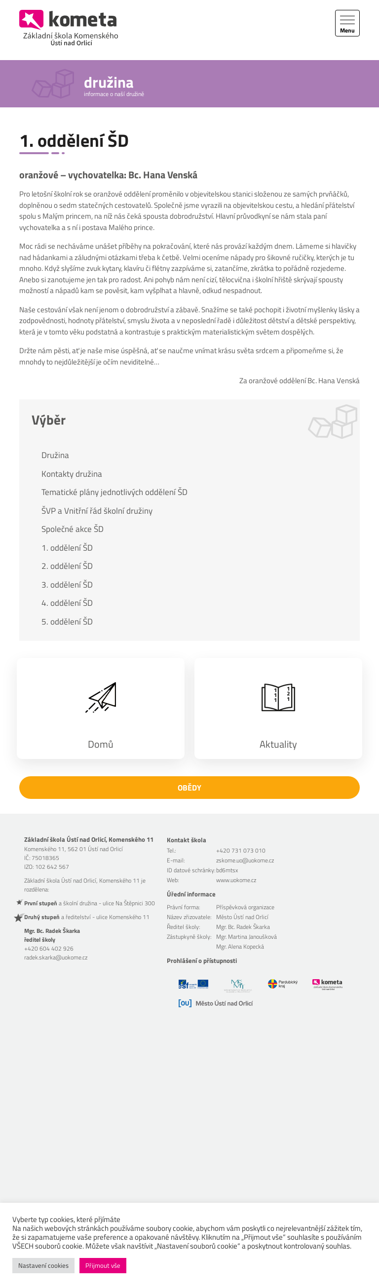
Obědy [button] (189, 787)
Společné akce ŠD (72, 529)
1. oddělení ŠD (67, 547)
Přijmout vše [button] (102, 1265)
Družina (55, 455)
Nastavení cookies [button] (43, 1265)
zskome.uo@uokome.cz (245, 860)
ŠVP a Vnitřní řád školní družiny (96, 510)
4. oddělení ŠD (67, 602)
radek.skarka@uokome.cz (55, 957)
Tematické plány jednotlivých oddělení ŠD (114, 492)
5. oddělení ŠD (67, 621)
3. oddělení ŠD (67, 584)
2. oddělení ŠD (67, 566)
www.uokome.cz (236, 880)
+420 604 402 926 (49, 948)
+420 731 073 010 (240, 850)
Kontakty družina (71, 473)
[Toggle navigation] (347, 23)
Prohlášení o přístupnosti (202, 960)
